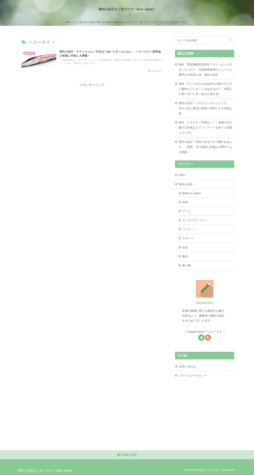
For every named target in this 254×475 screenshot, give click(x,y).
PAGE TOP (127, 455)
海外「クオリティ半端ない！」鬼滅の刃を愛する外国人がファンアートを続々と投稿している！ (205, 127)
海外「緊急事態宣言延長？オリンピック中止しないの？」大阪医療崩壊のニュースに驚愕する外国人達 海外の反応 (205, 69)
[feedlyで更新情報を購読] (201, 337)
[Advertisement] (92, 112)
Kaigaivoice (204, 302)
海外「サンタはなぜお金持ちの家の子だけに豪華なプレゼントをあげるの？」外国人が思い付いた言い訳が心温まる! (205, 88)
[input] (204, 40)
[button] (231, 40)
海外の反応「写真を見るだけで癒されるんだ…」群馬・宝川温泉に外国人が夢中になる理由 (205, 147)
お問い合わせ (187, 366)
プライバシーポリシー (193, 375)
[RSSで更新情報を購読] (208, 337)
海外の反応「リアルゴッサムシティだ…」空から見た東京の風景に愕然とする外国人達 (205, 108)
